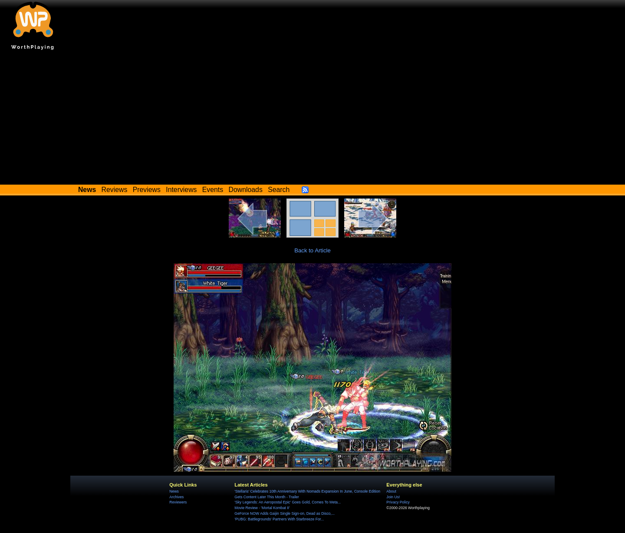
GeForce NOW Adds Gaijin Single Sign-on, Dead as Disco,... (284, 513)
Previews (147, 189)
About (391, 491)
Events (212, 189)
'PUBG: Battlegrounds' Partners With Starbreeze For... (279, 519)
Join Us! (393, 497)
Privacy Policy (397, 502)
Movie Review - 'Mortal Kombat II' (261, 508)
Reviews (115, 189)
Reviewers (178, 502)
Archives (176, 497)
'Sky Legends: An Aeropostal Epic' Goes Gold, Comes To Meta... (287, 502)
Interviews (181, 189)
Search (278, 189)
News (173, 491)
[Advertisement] (312, 119)
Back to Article (312, 250)
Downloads (246, 189)
